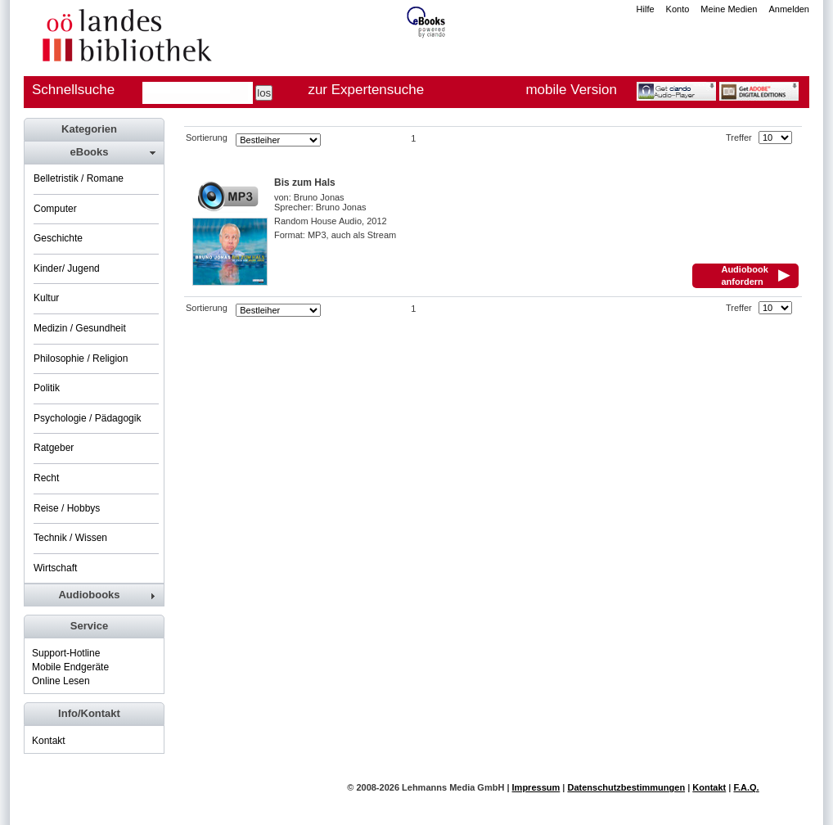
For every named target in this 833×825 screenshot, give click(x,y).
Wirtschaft (55, 568)
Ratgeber (54, 447)
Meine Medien (728, 9)
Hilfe (646, 9)
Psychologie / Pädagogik (87, 418)
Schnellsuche (73, 89)
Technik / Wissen (70, 537)
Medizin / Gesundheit (80, 328)
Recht (46, 478)
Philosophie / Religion (81, 358)
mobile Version (571, 89)
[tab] (93, 152)
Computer (55, 208)
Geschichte (58, 238)
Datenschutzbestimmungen (626, 787)
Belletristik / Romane (79, 178)
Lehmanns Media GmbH (453, 787)
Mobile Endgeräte (70, 667)
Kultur (46, 298)
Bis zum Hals (304, 182)
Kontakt (48, 740)
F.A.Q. (746, 787)
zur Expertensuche (366, 89)
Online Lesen (61, 681)
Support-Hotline (66, 653)
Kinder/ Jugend (67, 268)
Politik (47, 388)
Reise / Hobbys (67, 508)
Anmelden (788, 9)
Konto (678, 9)
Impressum (536, 787)
